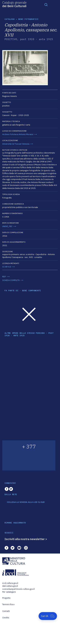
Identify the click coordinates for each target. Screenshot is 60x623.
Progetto (6, 598)
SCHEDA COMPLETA (11, 280)
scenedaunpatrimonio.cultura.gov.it (18, 589)
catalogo (10, 19)
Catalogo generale (14, 4)
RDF (4, 276)
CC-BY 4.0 (6, 266)
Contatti (6, 611)
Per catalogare (9, 592)
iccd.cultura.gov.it (10, 583)
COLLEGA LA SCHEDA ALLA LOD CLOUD (26, 502)
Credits (5, 617)
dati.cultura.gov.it (10, 586)
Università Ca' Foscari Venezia (15, 144)
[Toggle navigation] (46, 4)
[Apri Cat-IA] (48, 616)
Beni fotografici (28, 19)
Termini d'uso (8, 604)
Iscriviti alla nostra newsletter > (26, 539)
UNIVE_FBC (7, 226)
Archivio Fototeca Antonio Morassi (17, 134)
